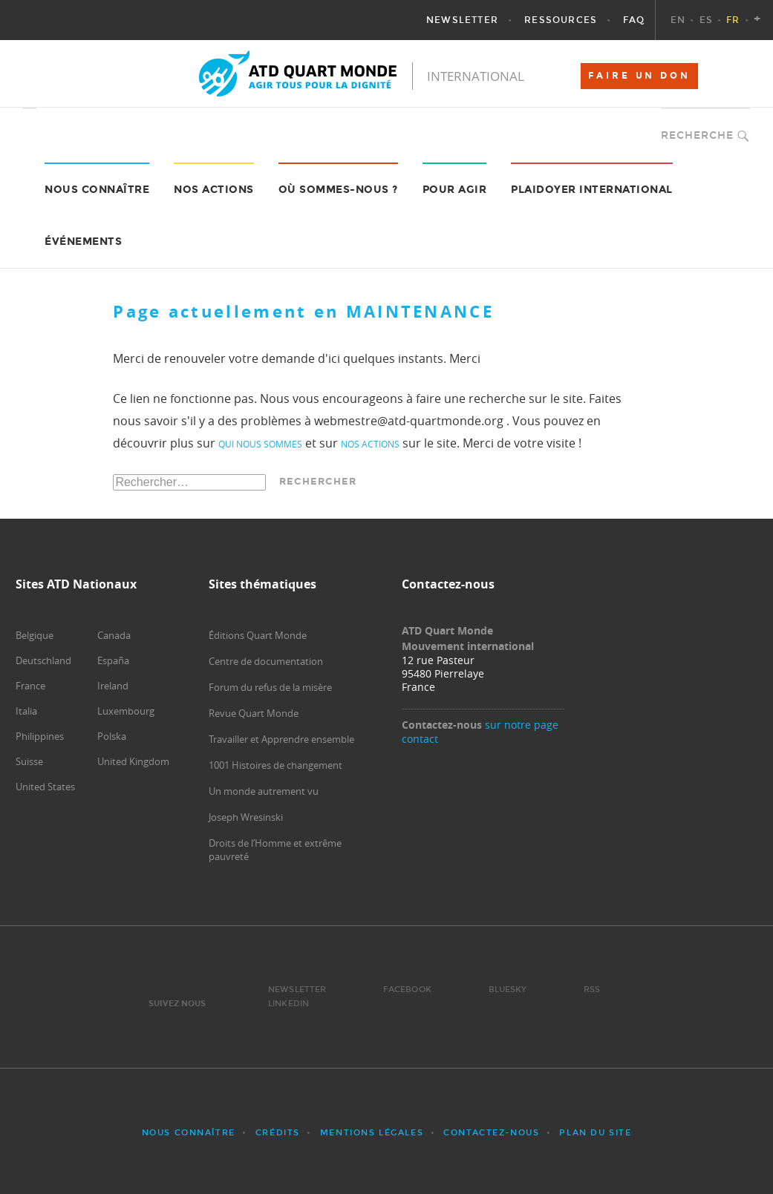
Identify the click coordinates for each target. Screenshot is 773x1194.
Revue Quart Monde (254, 713)
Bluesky (508, 989)
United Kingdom (133, 761)
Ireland (112, 685)
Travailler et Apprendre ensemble (281, 739)
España (113, 660)
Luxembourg (125, 711)
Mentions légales (372, 1133)
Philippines (40, 736)
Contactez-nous (491, 1133)
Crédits (277, 1133)
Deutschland (43, 660)
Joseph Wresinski (246, 817)
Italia (26, 711)
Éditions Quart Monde (258, 635)
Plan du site (595, 1133)
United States (45, 786)
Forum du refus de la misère (270, 687)
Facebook (407, 989)
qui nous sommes (260, 444)
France (30, 685)
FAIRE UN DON (639, 75)
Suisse (29, 761)
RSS (592, 989)
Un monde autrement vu (264, 791)
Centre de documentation (266, 661)
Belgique (34, 635)
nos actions (370, 444)
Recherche (697, 135)
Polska (111, 736)
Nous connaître (188, 1133)
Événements (83, 241)
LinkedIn (288, 1003)
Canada (114, 635)
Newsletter (297, 989)
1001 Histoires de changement (275, 765)
